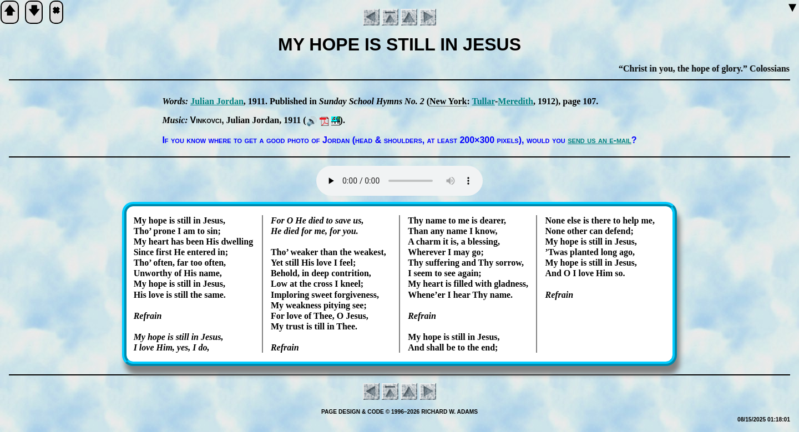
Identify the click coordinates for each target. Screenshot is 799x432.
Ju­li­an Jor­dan (217, 101)
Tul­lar (483, 101)
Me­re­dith (515, 101)
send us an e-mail (599, 140)
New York (448, 101)
